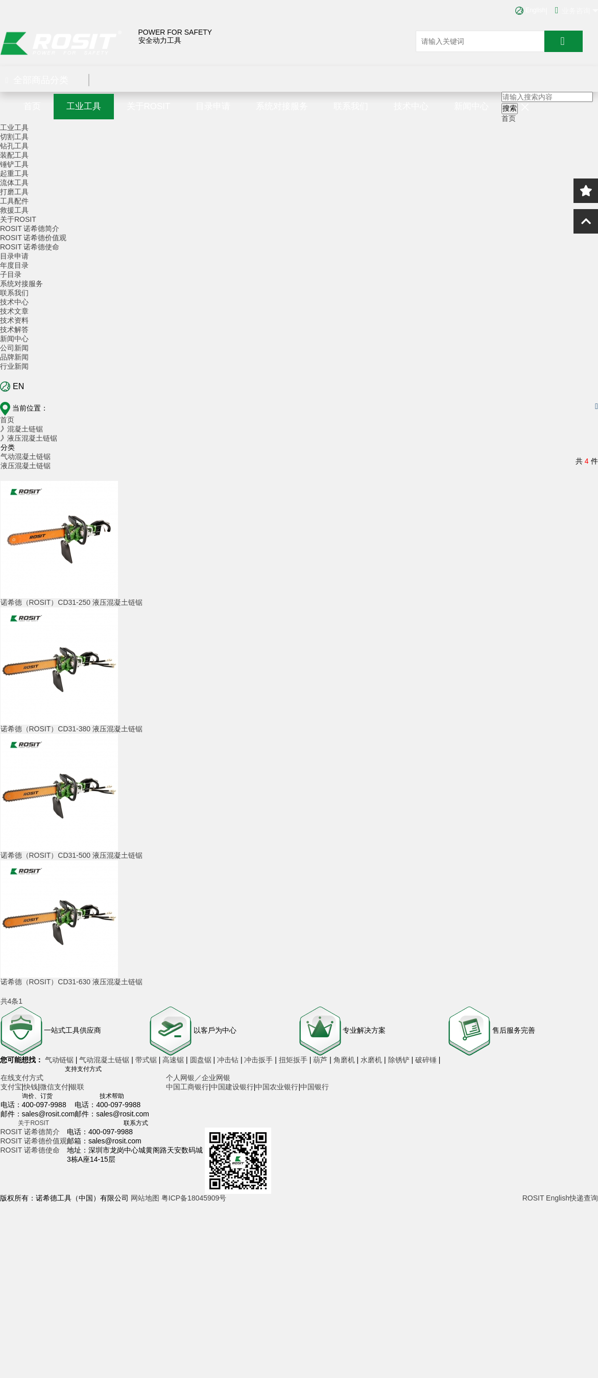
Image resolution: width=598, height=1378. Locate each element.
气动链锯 (60, 1060)
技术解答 (14, 329)
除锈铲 (400, 1060)
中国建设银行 (232, 1087)
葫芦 (321, 1060)
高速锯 (174, 1060)
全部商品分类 (37, 80)
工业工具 (83, 106)
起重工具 (14, 173)
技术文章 (14, 311)
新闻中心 (471, 106)
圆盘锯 (201, 1060)
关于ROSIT (149, 106)
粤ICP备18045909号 (194, 1198)
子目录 (10, 274)
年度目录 (14, 265)
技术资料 (14, 320)
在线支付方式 (22, 1078)
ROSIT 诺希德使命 (29, 247)
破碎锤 (426, 1060)
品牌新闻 (14, 357)
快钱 (30, 1087)
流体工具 (14, 182)
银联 (77, 1087)
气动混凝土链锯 (26, 456)
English (530, 10)
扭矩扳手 (294, 1060)
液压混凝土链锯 (26, 466)
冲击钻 (229, 1060)
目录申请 (213, 106)
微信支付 (54, 1087)
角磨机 (345, 1060)
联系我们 (350, 106)
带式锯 (147, 1060)
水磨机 (372, 1060)
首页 (32, 106)
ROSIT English (545, 1198)
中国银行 (314, 1087)
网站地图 (145, 1198)
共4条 (10, 1001)
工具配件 (14, 201)
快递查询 (583, 1198)
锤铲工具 (14, 164)
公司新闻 (14, 348)
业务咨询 (576, 10)
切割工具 (14, 137)
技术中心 (411, 106)
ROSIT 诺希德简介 (29, 228)
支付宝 (11, 1087)
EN (12, 386)
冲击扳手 (259, 1060)
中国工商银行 (187, 1087)
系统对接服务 (282, 106)
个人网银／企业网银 (198, 1078)
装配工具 (14, 155)
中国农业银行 (276, 1087)
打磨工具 (14, 192)
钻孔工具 (14, 146)
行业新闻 (14, 366)
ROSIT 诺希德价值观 (33, 238)
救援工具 (14, 210)
